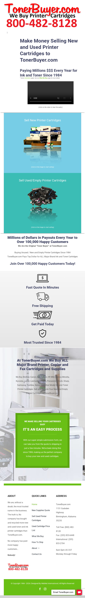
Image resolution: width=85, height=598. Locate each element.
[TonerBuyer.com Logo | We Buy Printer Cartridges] (42, 4)
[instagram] (45, 589)
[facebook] (40, 589)
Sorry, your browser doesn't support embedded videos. (51, 92)
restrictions (27, 78)
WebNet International (49, 583)
